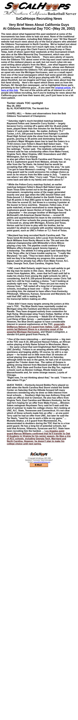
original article (63, 87)
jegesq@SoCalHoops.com (41, 462)
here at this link (9, 90)
